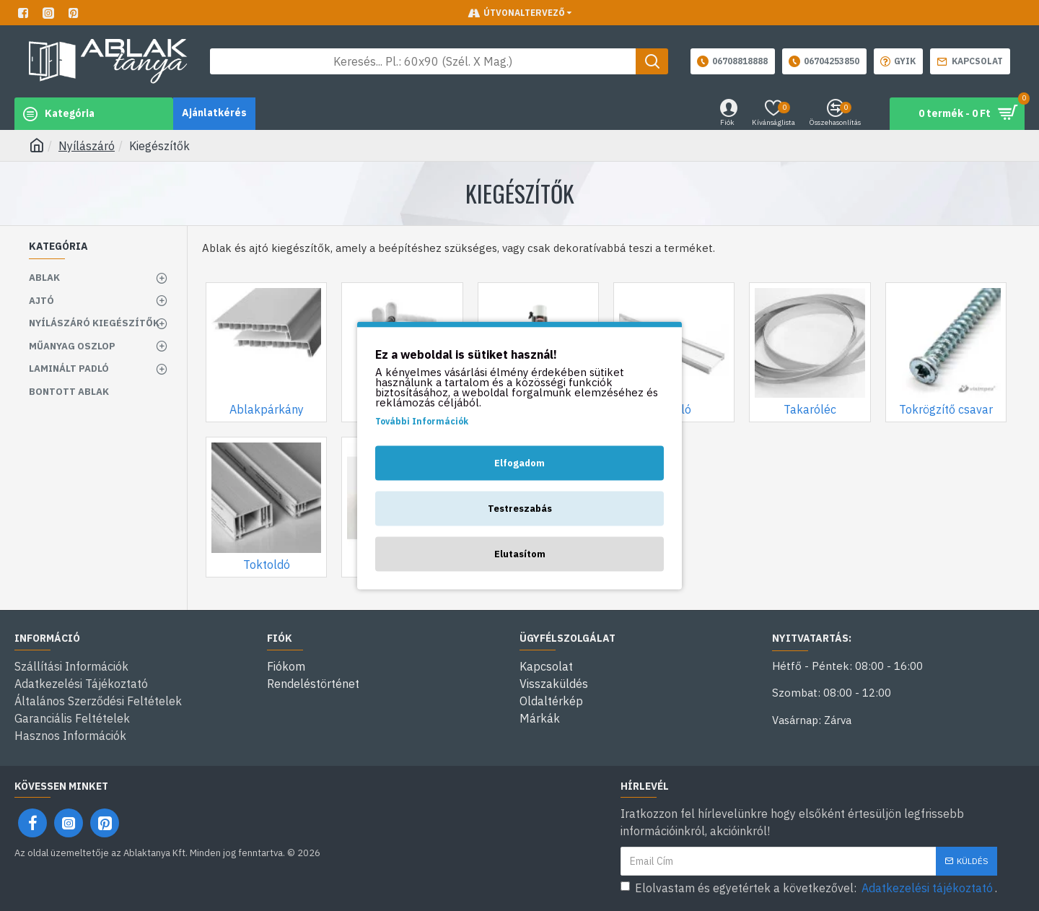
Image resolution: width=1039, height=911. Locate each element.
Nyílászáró (86, 146)
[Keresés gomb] (652, 61)
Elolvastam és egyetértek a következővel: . (809, 888)
